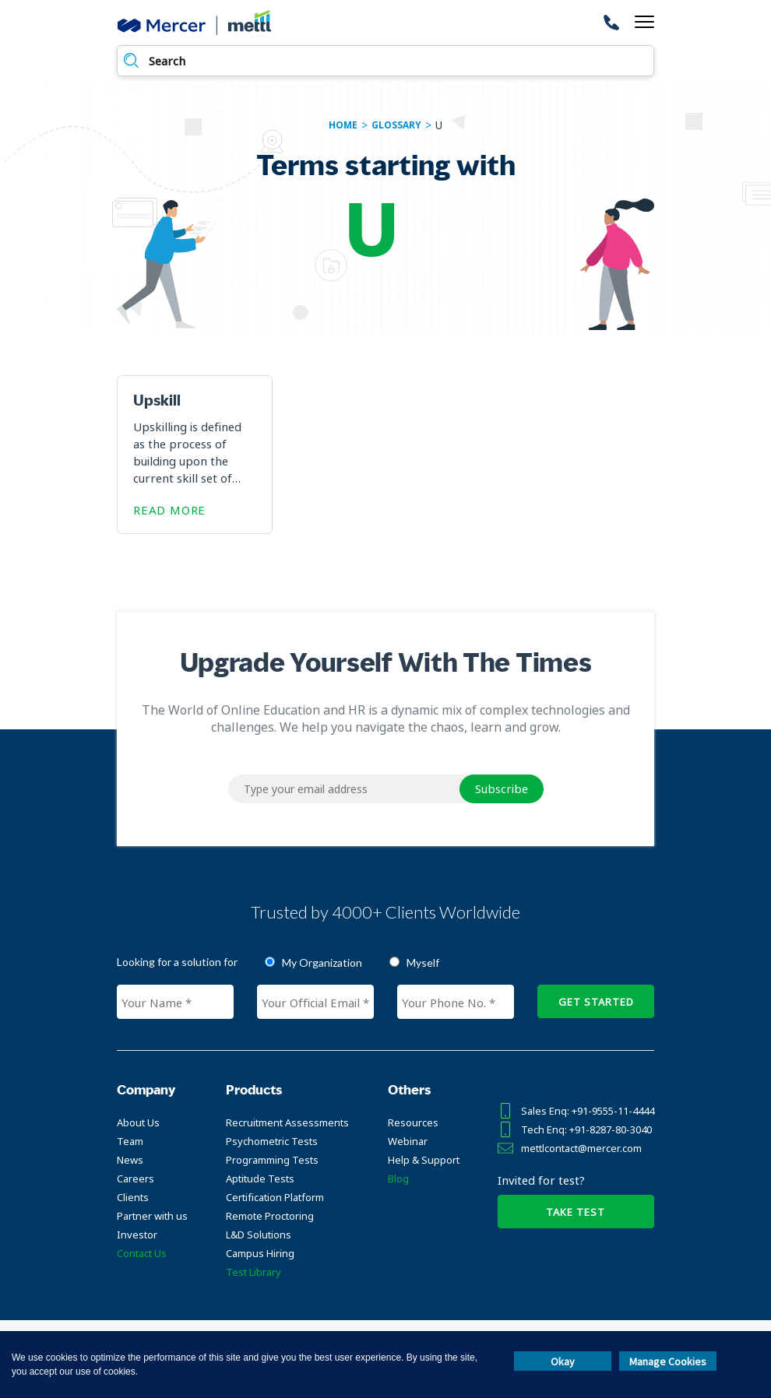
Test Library (253, 1272)
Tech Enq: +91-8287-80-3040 (586, 1129)
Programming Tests (272, 1160)
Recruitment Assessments (287, 1122)
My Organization (322, 962)
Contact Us (142, 1253)
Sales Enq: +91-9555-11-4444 (587, 1111)
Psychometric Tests (272, 1141)
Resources (413, 1122)
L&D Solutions (258, 1235)
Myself (423, 962)
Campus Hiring (260, 1253)
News (130, 1160)
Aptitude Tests (260, 1178)
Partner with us (152, 1216)
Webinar (408, 1141)
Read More (169, 510)
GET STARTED (596, 1002)
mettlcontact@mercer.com (581, 1148)
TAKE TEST (575, 1212)
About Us (138, 1122)
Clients (133, 1197)
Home (343, 125)
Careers (135, 1178)
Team (130, 1141)
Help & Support (423, 1160)
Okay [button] (563, 1361)
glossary (396, 125)
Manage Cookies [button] (667, 1361)
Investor (137, 1235)
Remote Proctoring (270, 1216)
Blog (398, 1178)
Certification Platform (275, 1197)
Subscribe (501, 788)
